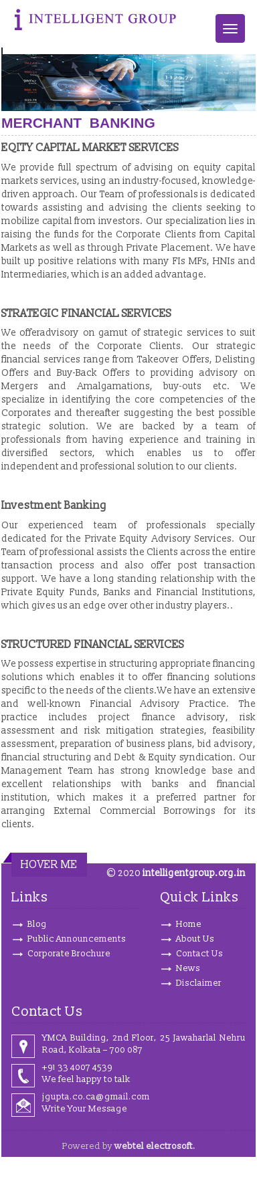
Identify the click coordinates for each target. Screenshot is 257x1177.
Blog (37, 924)
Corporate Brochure (68, 953)
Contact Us (199, 953)
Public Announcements (76, 939)
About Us (195, 939)
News (188, 968)
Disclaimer (199, 983)
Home (188, 924)
